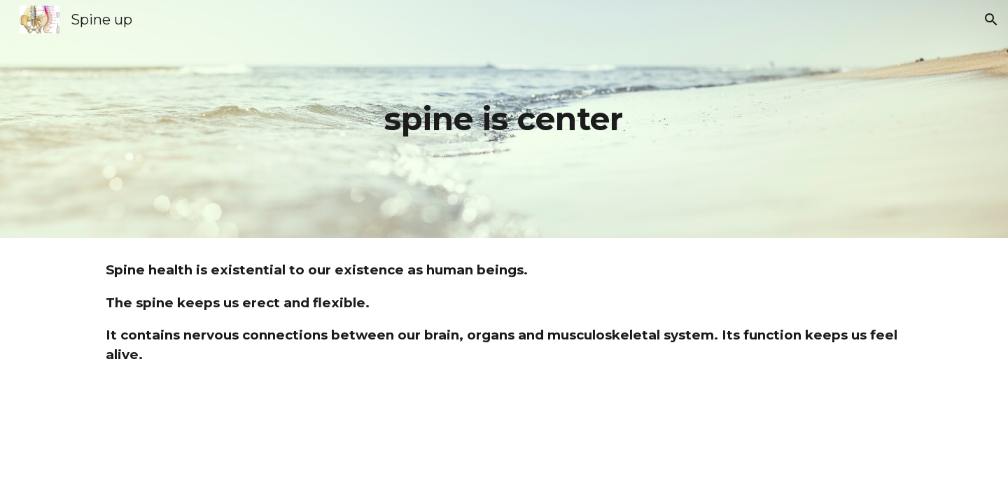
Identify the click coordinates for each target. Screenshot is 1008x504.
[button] (991, 19)
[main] (504, 119)
